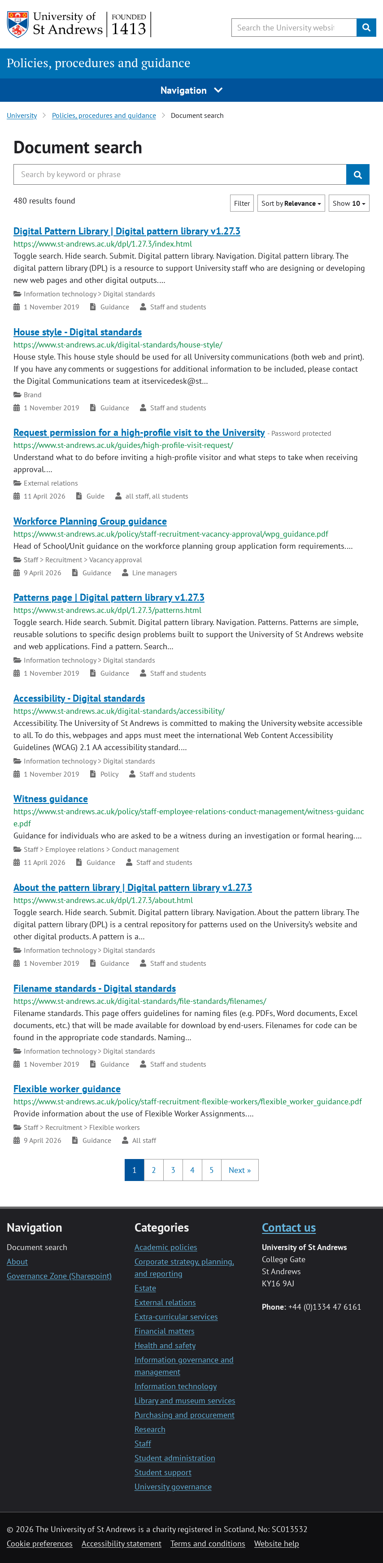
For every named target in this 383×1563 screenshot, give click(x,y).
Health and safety (165, 1345)
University (22, 115)
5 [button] (211, 1170)
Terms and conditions (207, 1543)
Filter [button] (242, 203)
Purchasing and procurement (185, 1415)
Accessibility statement (121, 1543)
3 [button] (173, 1170)
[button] (240, 1170)
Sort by (291, 203)
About (17, 1261)
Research (150, 1429)
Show (349, 203)
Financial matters (165, 1331)
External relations (165, 1302)
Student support (163, 1472)
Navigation (192, 90)
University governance (173, 1486)
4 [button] (192, 1170)
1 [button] (134, 1170)
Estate (145, 1288)
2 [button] (154, 1170)
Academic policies (166, 1247)
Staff (143, 1443)
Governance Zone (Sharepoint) (59, 1276)
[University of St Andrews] (79, 24)
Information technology (176, 1386)
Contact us (289, 1227)
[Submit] (366, 27)
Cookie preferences (40, 1543)
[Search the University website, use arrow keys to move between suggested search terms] (294, 27)
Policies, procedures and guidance (99, 63)
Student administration (175, 1458)
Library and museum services (185, 1400)
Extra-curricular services (176, 1316)
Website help (276, 1543)
